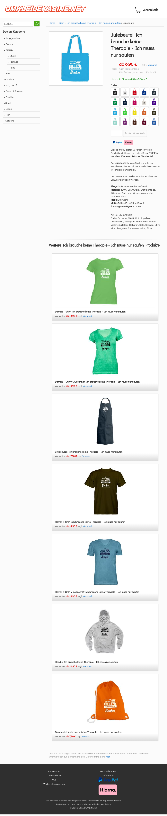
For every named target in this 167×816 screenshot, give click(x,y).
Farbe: (114, 86)
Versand (152, 66)
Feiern (61, 24)
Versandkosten (108, 772)
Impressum (54, 772)
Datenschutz (54, 777)
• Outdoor (9, 80)
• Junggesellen (12, 39)
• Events (8, 45)
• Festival (13, 63)
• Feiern (8, 51)
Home (52, 24)
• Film (7, 116)
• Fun (7, 75)
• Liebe (8, 110)
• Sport (7, 104)
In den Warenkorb (135, 135)
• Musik (12, 57)
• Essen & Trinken (13, 92)
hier (108, 758)
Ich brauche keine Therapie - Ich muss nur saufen (94, 24)
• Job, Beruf (10, 86)
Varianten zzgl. (69, 317)
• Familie (8, 98)
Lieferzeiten (108, 777)
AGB (54, 781)
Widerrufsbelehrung (54, 785)
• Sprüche (9, 122)
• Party (11, 69)
